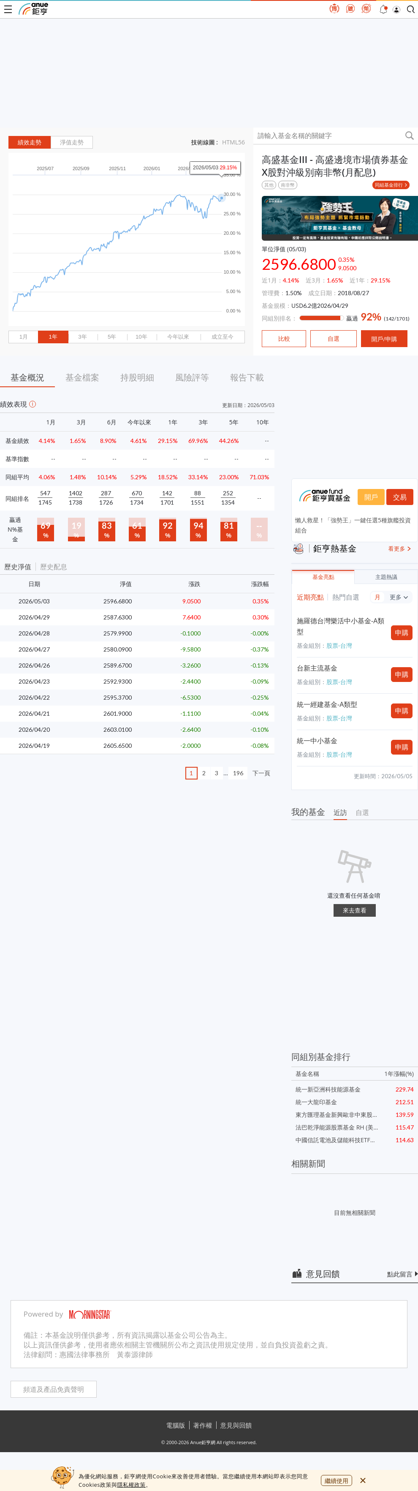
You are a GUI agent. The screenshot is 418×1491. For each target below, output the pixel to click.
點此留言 (400, 1274)
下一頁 (261, 773)
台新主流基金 (317, 668)
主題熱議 (386, 577)
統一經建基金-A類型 (327, 704)
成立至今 (222, 337)
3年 (82, 337)
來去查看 (354, 910)
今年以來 (178, 337)
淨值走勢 (72, 142)
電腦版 (175, 1425)
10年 (141, 337)
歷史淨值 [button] (17, 566)
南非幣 (288, 185)
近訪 (340, 812)
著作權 (202, 1425)
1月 (23, 337)
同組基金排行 (389, 185)
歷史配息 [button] (53, 566)
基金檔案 (82, 377)
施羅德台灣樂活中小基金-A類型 (340, 626)
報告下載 (247, 377)
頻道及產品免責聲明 (53, 1389)
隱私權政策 (131, 1484)
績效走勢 (29, 142)
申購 (402, 632)
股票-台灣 (339, 645)
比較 (284, 338)
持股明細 (137, 377)
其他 (269, 185)
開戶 (371, 497)
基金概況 (27, 377)
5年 (112, 337)
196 (238, 773)
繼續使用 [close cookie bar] (336, 1481)
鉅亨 (33, 9)
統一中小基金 (317, 740)
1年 (53, 337)
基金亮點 (323, 577)
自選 (362, 812)
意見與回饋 (236, 1425)
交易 (400, 497)
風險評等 (192, 377)
